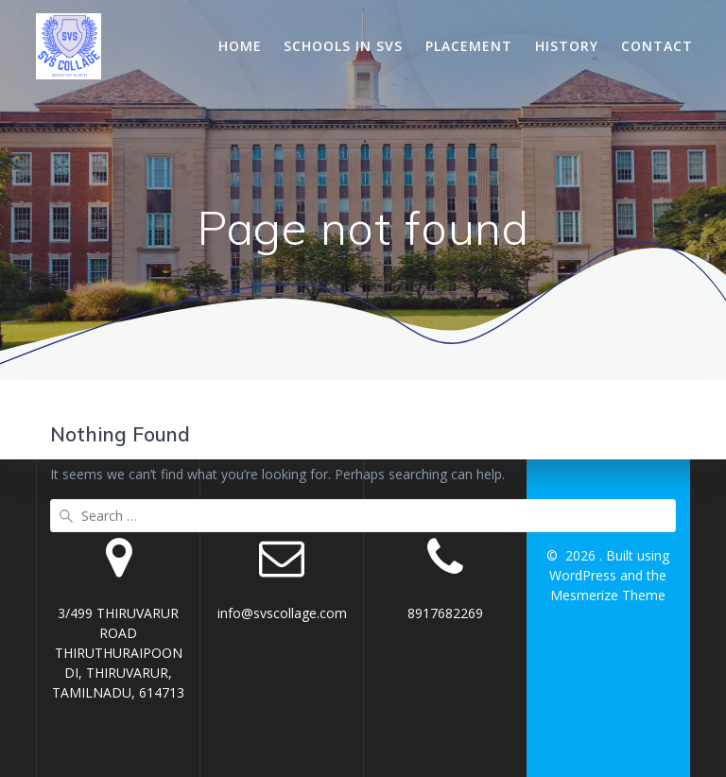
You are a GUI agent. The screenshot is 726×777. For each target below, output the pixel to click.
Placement (468, 46)
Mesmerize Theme (608, 595)
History (566, 46)
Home (240, 46)
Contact (657, 46)
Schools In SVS (343, 46)
